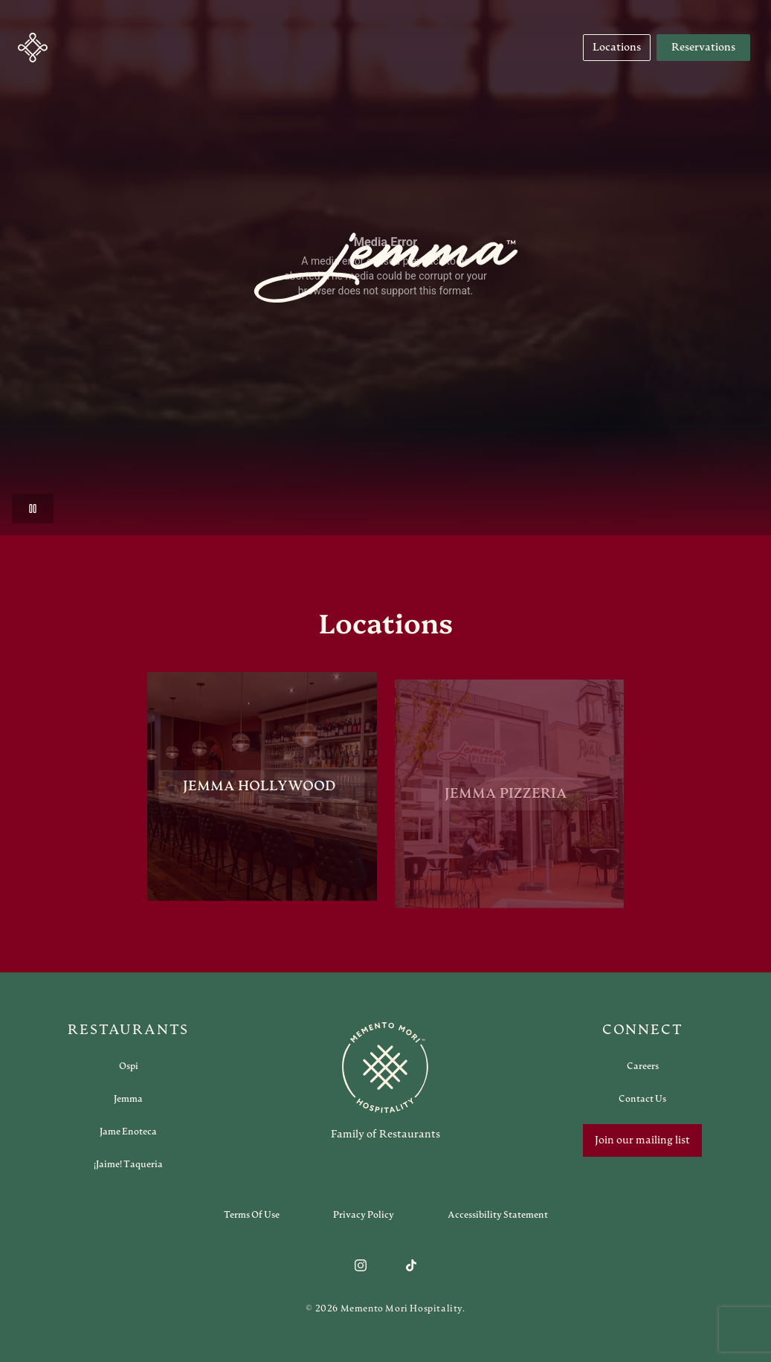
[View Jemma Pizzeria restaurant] (509, 802)
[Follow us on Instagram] (360, 1265)
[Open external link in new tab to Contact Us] (642, 1098)
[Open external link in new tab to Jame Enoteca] (128, 1131)
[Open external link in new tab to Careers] (643, 1066)
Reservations (703, 47)
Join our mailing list (642, 1140)
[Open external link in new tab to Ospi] (128, 1066)
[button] (33, 47)
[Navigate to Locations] (617, 47)
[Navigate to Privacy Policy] (363, 1214)
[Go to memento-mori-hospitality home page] (386, 1081)
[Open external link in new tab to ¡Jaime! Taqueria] (128, 1164)
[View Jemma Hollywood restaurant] (261, 790)
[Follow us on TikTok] (411, 1265)
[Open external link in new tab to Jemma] (128, 1098)
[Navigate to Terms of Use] (251, 1214)
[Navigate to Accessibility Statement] (498, 1214)
